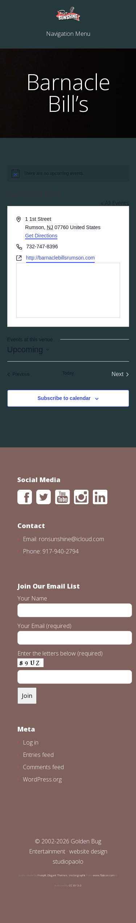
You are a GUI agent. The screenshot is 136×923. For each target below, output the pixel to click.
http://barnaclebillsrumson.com (60, 258)
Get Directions (41, 236)
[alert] (68, 173)
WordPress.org (42, 779)
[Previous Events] (18, 374)
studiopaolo (68, 861)
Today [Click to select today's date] (68, 373)
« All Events (114, 203)
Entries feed (38, 755)
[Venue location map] (68, 290)
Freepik (42, 875)
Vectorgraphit (77, 875)
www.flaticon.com (104, 875)
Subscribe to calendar (63, 398)
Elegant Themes (57, 875)
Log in (30, 742)
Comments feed (43, 767)
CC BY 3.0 (75, 885)
